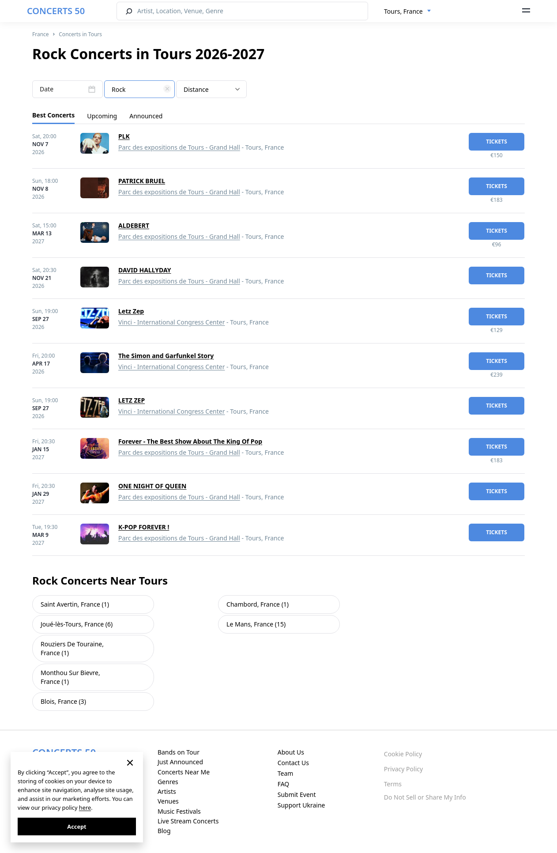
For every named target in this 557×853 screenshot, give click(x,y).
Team (286, 773)
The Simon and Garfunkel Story (166, 355)
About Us (291, 752)
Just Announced (180, 762)
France (40, 34)
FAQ (284, 784)
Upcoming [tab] (102, 116)
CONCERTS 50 (56, 11)
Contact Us (293, 763)
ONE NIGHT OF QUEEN (152, 486)
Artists (167, 791)
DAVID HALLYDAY (144, 270)
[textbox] (139, 89)
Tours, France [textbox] (403, 11)
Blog (164, 831)
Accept (76, 826)
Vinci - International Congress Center (171, 322)
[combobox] (407, 11)
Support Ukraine (301, 805)
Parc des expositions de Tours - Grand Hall (179, 147)
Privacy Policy (403, 769)
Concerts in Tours (80, 34)
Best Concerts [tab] (53, 115)
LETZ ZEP (131, 400)
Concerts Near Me (184, 772)
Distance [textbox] (196, 89)
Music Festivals (179, 811)
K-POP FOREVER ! (143, 527)
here (85, 807)
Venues (168, 801)
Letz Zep (131, 311)
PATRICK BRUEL (141, 181)
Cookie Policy (403, 754)
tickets (496, 141)
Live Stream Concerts (188, 821)
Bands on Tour (178, 752)
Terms (393, 784)
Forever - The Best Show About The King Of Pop (190, 441)
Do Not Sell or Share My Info (425, 797)
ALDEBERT (133, 225)
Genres (168, 782)
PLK (124, 136)
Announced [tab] (145, 116)
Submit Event (297, 794)
